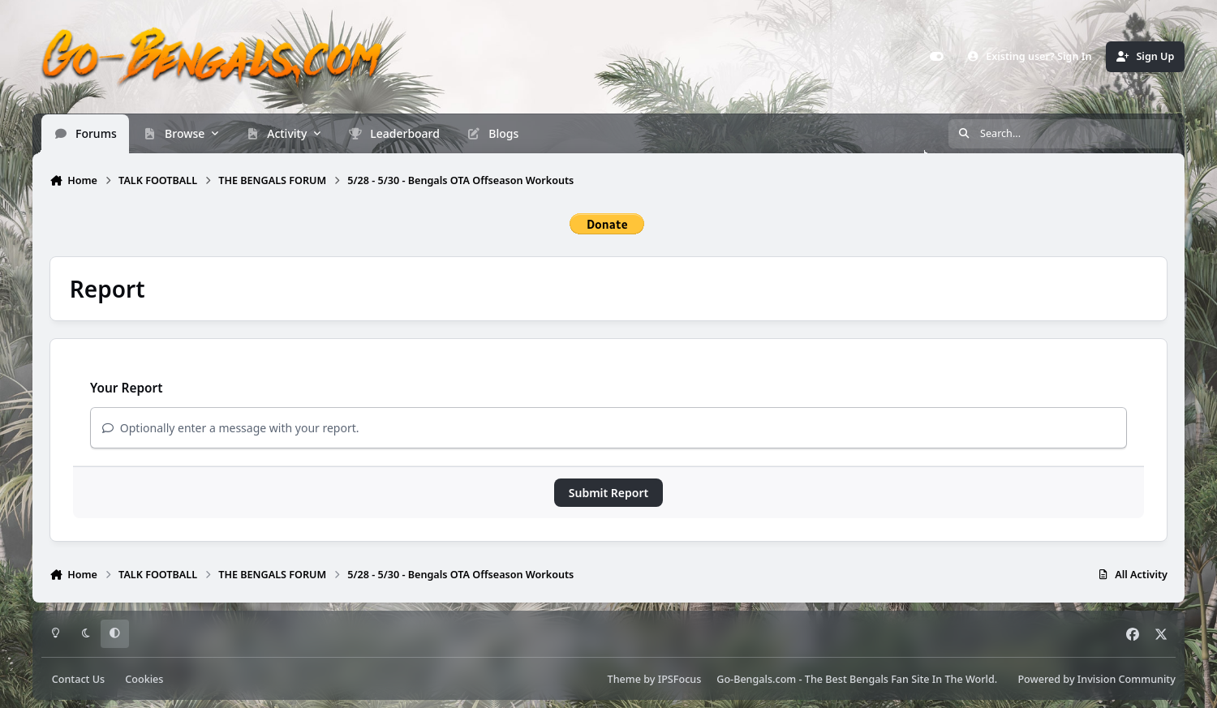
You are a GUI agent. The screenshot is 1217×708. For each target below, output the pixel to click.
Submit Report (608, 492)
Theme (624, 679)
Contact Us (78, 679)
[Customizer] (937, 56)
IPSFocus (680, 679)
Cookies (144, 679)
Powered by (1096, 679)
